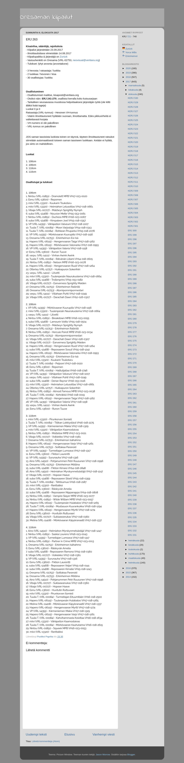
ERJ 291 (132, 270)
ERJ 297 (132, 243)
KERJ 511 (133, 182)
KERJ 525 (133, 120)
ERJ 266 (132, 380)
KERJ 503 (133, 217)
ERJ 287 (132, 288)
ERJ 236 (132, 513)
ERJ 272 (132, 354)
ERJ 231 (132, 535)
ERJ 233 (132, 526)
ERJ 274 (132, 345)
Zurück (63, 56)
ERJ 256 (132, 424)
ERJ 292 (132, 266)
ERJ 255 (132, 429)
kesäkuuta (133, 545)
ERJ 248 (132, 460)
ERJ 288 (132, 283)
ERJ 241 (132, 491)
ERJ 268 (132, 372)
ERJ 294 (132, 257)
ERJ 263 (132, 393)
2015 (128, 572)
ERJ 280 (132, 319)
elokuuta (133, 94)
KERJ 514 (133, 168)
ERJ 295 (132, 252)
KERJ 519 (133, 146)
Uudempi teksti (36, 734)
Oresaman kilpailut (46, 17)
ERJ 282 (132, 310)
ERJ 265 (132, 385)
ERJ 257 (132, 420)
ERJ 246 (132, 468)
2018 (128, 77)
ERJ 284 (132, 301)
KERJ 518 (133, 151)
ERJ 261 (132, 402)
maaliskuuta (134, 558)
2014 (128, 577)
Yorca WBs (131, 52)
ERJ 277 (132, 332)
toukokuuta (134, 549)
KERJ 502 (133, 221)
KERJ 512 (133, 177)
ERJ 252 (132, 442)
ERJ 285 (132, 296)
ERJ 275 (132, 340)
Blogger (131, 754)
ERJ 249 (132, 455)
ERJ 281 (132, 314)
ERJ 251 (132, 446)
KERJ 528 (133, 107)
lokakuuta (133, 90)
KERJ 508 (133, 195)
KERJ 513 (133, 173)
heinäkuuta (134, 540)
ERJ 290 (132, 274)
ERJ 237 (132, 508)
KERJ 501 (133, 226)
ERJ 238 (132, 504)
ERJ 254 (132, 433)
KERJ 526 (133, 115)
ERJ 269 (132, 367)
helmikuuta (134, 562)
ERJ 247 (132, 464)
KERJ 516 (133, 160)
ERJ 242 (132, 486)
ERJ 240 (132, 495)
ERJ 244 (132, 477)
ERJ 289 (132, 279)
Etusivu (69, 734)
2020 (128, 68)
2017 (128, 81)
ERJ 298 (132, 239)
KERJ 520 (133, 142)
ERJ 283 (132, 305)
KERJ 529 (133, 102)
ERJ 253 (132, 438)
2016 (128, 568)
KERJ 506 (133, 204)
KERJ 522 (133, 133)
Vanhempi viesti (104, 734)
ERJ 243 (132, 482)
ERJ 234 (132, 521)
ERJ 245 (132, 473)
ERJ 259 (132, 411)
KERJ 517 (133, 155)
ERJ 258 (132, 416)
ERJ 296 (132, 248)
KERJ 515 (133, 164)
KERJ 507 (133, 199)
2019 (128, 72)
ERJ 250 (132, 451)
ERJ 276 (132, 336)
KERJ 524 (133, 124)
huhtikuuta (134, 553)
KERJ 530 (133, 98)
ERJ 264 (132, 389)
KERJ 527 (133, 111)
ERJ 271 (132, 358)
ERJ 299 (132, 235)
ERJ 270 (132, 363)
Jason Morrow (103, 754)
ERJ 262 (132, 398)
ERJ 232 (132, 530)
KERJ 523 (133, 129)
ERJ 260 (132, 407)
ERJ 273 (132, 349)
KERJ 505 (133, 208)
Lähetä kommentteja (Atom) (46, 741)
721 (129, 36)
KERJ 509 (133, 191)
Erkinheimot (131, 56)
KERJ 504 (133, 213)
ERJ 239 (132, 499)
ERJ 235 (132, 517)
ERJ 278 (132, 327)
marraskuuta (135, 85)
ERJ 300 (132, 230)
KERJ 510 (133, 186)
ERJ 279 (132, 323)
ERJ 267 (132, 376)
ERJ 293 (132, 261)
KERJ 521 (133, 138)
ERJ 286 (132, 292)
